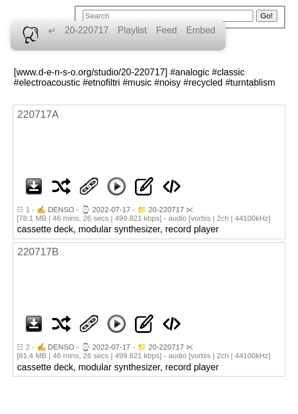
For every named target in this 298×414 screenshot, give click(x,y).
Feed (166, 30)
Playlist (132, 30)
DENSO (61, 209)
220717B (38, 252)
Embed (200, 30)
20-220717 (87, 30)
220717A (38, 114)
